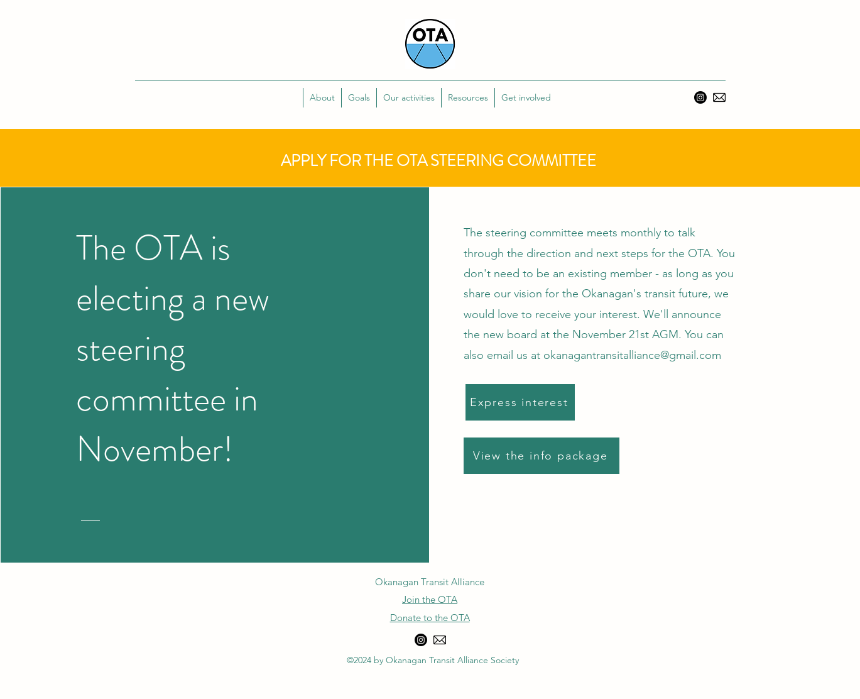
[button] (358, 97)
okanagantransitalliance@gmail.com (632, 355)
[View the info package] (541, 456)
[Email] (719, 97)
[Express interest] (520, 402)
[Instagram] (700, 97)
